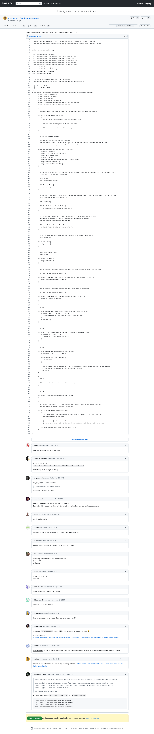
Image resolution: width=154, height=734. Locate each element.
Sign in (140, 3)
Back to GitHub (56, 4)
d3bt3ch (36, 646)
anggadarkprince (40, 458)
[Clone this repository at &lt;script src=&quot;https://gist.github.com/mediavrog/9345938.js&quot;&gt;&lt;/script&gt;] (125, 25)
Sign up (148, 3)
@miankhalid (38, 651)
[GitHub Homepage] (32, 728)
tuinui (36, 554)
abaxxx (36, 527)
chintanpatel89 (39, 600)
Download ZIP (145, 26)
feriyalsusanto (39, 478)
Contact (85, 728)
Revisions (19, 26)
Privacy (54, 728)
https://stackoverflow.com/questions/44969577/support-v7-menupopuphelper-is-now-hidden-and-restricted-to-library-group (76, 637)
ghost (36, 541)
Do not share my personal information (112, 728)
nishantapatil (38, 499)
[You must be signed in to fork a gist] (146, 17)
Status (66, 728)
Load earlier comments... (80, 440)
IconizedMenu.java (29, 18)
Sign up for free (34, 718)
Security (60, 728)
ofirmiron (37, 514)
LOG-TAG (37, 613)
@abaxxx (36, 563)
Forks (45, 26)
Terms (49, 728)
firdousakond (38, 587)
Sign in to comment (92, 718)
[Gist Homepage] (8, 3)
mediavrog (13, 18)
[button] (136, 25)
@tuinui (36, 578)
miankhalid (38, 626)
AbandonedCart (39, 674)
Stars (32, 26)
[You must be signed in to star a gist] (135, 17)
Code (7, 26)
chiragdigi (37, 445)
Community (73, 728)
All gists (46, 4)
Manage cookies (94, 728)
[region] (77, 237)
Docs (80, 728)
